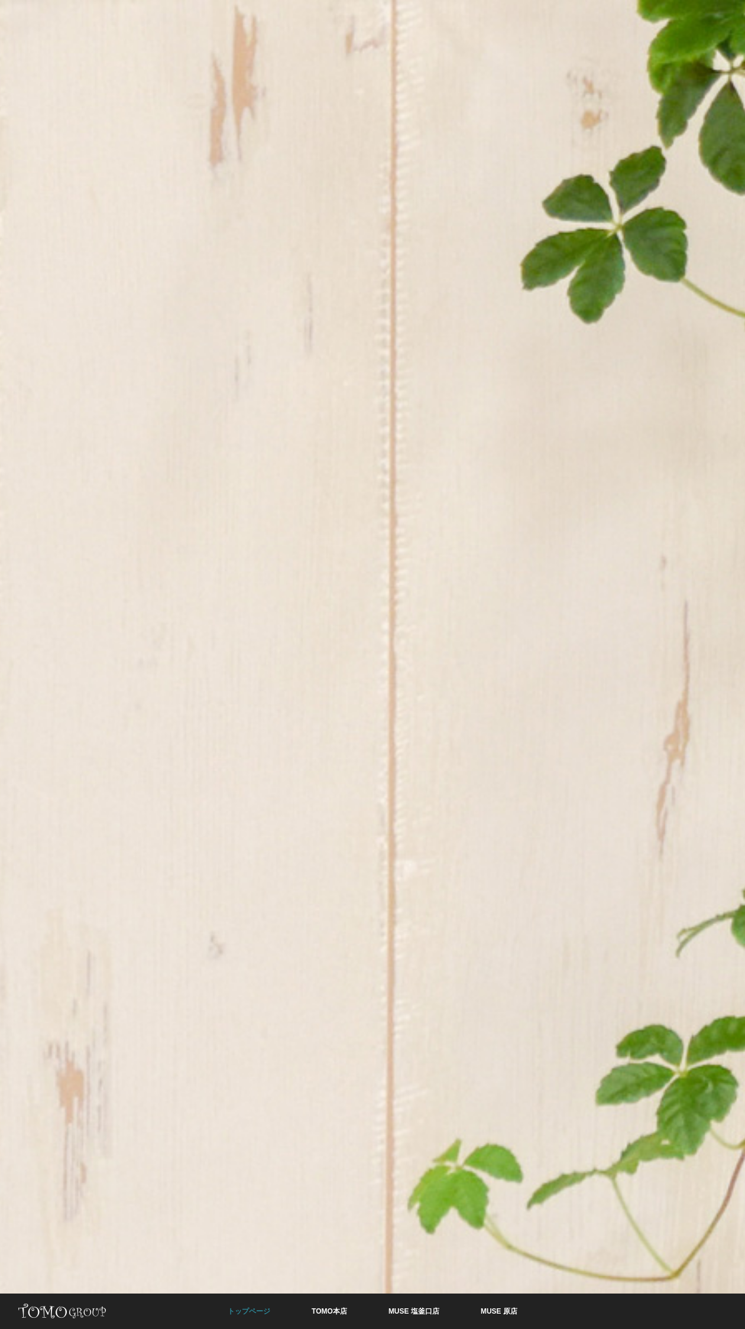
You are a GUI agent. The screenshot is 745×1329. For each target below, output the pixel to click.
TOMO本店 (329, 1311)
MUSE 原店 (499, 1311)
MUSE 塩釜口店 (413, 1311)
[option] (372, 664)
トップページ (249, 1311)
